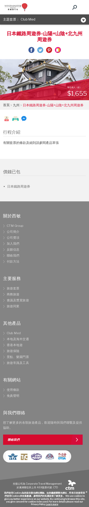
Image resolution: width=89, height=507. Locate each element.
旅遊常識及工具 (18, 363)
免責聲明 (13, 396)
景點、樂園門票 (18, 357)
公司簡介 (13, 232)
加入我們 (13, 243)
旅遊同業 (13, 306)
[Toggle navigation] (82, 7)
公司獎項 (13, 238)
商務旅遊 (13, 294)
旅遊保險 (13, 351)
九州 (16, 105)
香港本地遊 (15, 345)
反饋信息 (13, 249)
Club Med (28, 19)
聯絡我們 (13, 255)
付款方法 (13, 261)
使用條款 (13, 390)
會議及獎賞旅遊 (18, 300)
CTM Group (15, 226)
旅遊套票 (13, 288)
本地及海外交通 (18, 339)
